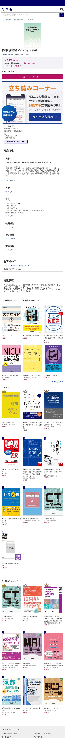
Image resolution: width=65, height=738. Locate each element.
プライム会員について (9, 733)
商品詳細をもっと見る (14, 142)
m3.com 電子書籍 (6, 19)
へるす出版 (25, 54)
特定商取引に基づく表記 (42, 733)
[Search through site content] (30, 15)
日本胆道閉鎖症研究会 (9, 54)
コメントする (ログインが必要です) (15, 265)
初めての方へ (39, 737)
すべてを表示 (57, 382)
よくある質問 (6, 737)
